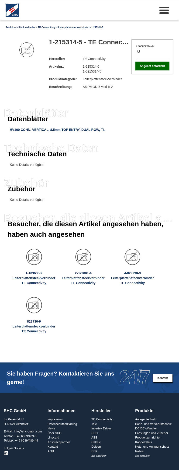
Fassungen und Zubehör (151, 433)
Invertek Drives (101, 428)
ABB (94, 437)
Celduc (96, 442)
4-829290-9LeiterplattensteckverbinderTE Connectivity (132, 278)
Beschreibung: (60, 87)
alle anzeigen (99, 455)
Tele (94, 424)
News (51, 428)
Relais (139, 451)
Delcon (96, 446)
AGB (51, 451)
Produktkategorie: (63, 79)
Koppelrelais (143, 442)
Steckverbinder (26, 27)
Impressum (55, 419)
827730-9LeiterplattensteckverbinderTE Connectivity (34, 326)
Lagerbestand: (145, 46)
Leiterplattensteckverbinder (73, 27)
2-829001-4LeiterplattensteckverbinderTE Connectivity (83, 278)
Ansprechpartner (59, 442)
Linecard (53, 437)
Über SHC (54, 433)
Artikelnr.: (56, 66)
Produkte (11, 27)
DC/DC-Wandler (146, 428)
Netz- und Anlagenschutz (152, 446)
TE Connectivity (46, 27)
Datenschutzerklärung (62, 424)
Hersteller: (57, 59)
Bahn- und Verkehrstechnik (153, 424)
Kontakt (162, 378)
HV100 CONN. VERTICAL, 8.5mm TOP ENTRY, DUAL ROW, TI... (58, 130)
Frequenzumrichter (148, 437)
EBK (94, 451)
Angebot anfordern (152, 66)
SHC (94, 433)
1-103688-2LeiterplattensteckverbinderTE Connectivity (34, 278)
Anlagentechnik (145, 419)
